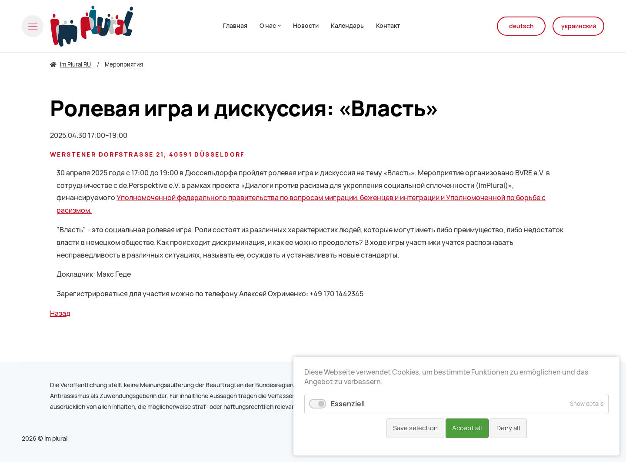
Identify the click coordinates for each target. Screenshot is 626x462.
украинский (578, 26)
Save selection (415, 428)
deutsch (521, 26)
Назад (60, 313)
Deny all (508, 428)
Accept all (467, 428)
